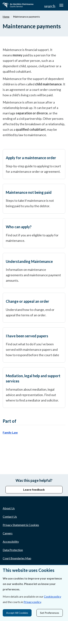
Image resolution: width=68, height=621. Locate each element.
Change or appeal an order (27, 301)
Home (6, 16)
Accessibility (11, 541)
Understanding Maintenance (29, 261)
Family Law (10, 432)
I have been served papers (27, 336)
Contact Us (10, 516)
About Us (9, 508)
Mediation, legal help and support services (33, 378)
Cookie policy (52, 596)
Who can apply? (19, 227)
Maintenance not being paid (28, 192)
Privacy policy (32, 602)
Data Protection (13, 550)
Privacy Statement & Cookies (21, 525)
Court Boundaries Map (17, 558)
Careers (8, 533)
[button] (49, 6)
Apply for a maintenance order (31, 158)
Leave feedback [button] (34, 489)
